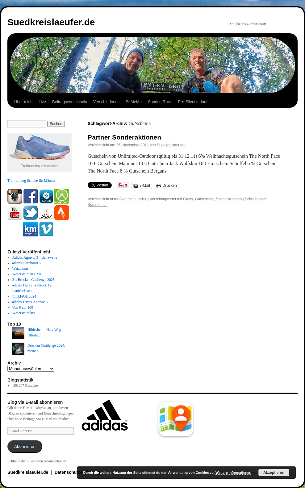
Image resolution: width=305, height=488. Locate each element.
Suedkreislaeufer (171, 145)
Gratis (188, 199)
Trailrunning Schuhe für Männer (31, 180)
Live (42, 101)
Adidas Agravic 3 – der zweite (34, 257)
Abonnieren (25, 446)
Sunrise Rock (160, 101)
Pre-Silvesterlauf (192, 101)
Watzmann (20, 268)
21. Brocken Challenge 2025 (33, 279)
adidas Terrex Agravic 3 (30, 302)
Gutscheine (204, 199)
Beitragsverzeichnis (69, 101)
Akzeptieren (273, 472)
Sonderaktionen (229, 199)
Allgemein (127, 199)
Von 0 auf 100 (22, 307)
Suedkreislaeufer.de (51, 22)
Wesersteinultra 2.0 (26, 274)
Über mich (23, 101)
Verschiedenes (106, 101)
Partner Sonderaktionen (124, 137)
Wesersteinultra (23, 313)
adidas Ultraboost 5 (26, 263)
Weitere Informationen (233, 472)
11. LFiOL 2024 (24, 296)
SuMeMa (134, 101)
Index (142, 199)
